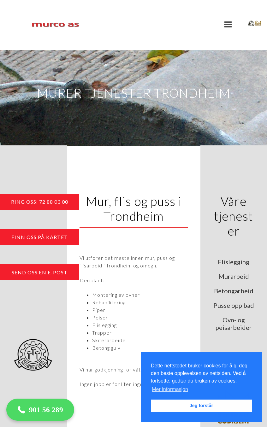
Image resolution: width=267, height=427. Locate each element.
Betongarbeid (233, 291)
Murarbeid (233, 276)
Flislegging (233, 262)
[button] (228, 24)
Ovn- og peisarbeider (234, 323)
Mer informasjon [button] (170, 389)
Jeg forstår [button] (201, 405)
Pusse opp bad (233, 305)
